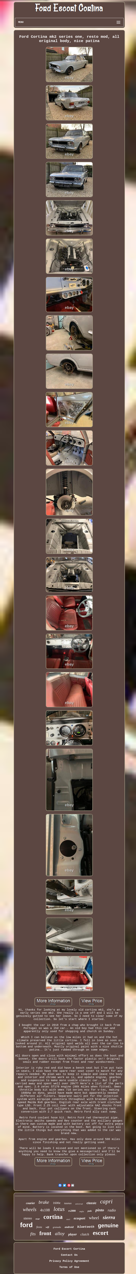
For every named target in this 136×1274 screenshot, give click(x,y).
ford (26, 1224)
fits (33, 1233)
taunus (68, 1203)
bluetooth (85, 1227)
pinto (100, 1210)
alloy (60, 1233)
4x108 (45, 1210)
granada (57, 1227)
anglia (81, 1211)
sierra (109, 1217)
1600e (57, 1203)
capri (106, 1201)
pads (90, 1211)
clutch (85, 1234)
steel (68, 1219)
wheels (30, 1209)
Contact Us (69, 1255)
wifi (47, 1227)
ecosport (79, 1218)
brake (44, 1202)
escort (100, 1233)
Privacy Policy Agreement (69, 1261)
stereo (27, 1218)
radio (112, 1210)
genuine (108, 1225)
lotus (59, 1209)
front (45, 1233)
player (72, 1234)
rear (38, 1218)
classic (91, 1203)
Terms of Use (69, 1267)
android (69, 1227)
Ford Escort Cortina (69, 1249)
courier (30, 1203)
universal (79, 1204)
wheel (94, 1218)
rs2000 (72, 1210)
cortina (53, 1216)
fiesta (39, 1227)
